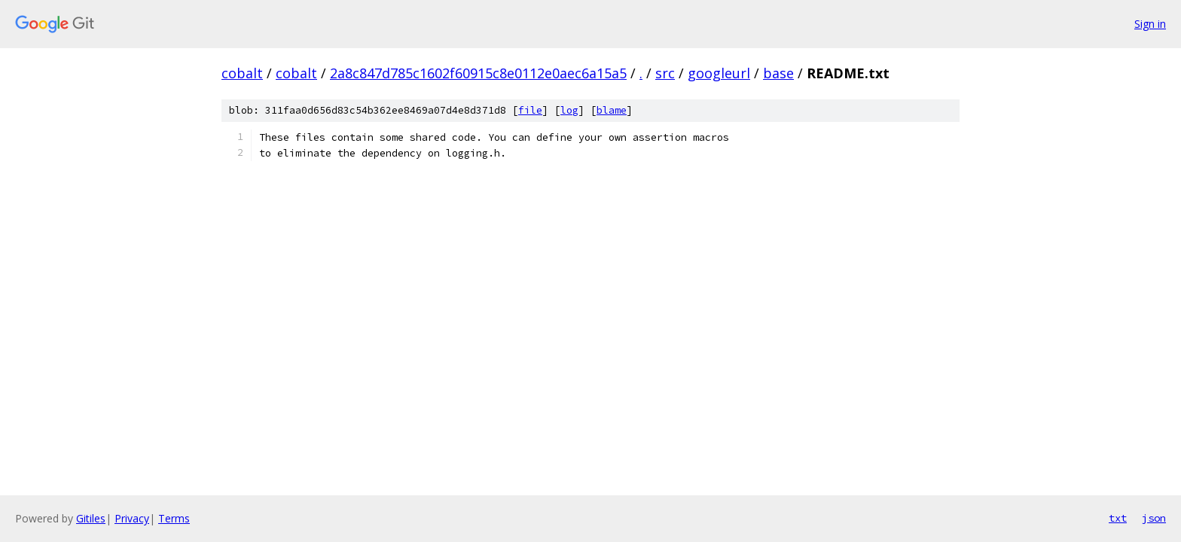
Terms (174, 518)
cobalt (242, 73)
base (778, 73)
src (665, 73)
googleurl (719, 73)
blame (612, 110)
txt (1118, 518)
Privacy (131, 518)
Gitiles (90, 518)
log (569, 110)
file (530, 110)
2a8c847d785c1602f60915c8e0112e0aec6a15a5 (478, 73)
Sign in (1150, 24)
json (1154, 518)
